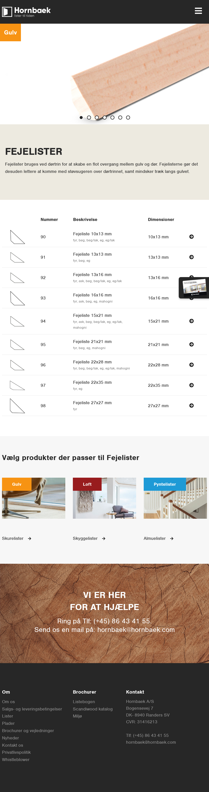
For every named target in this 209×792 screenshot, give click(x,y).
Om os (8, 701)
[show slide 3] (105, 118)
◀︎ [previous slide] (8, 73)
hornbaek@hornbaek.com (151, 742)
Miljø (77, 716)
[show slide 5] (120, 118)
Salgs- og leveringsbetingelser (32, 709)
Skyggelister (89, 538)
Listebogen (84, 701)
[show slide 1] (89, 118)
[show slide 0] (81, 118)
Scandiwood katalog (93, 709)
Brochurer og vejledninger (28, 730)
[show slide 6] (128, 118)
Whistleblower (15, 759)
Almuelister (158, 538)
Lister (7, 716)
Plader (8, 723)
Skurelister (16, 538)
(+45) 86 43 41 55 (151, 735)
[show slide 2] (97, 118)
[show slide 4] (112, 118)
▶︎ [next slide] (205, 73)
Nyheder (10, 738)
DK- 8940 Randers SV (148, 715)
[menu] (196, 11)
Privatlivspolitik (16, 752)
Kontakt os (12, 745)
